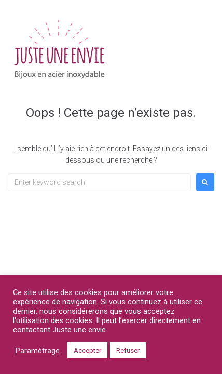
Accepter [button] (87, 350)
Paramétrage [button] (38, 350)
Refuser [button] (128, 350)
